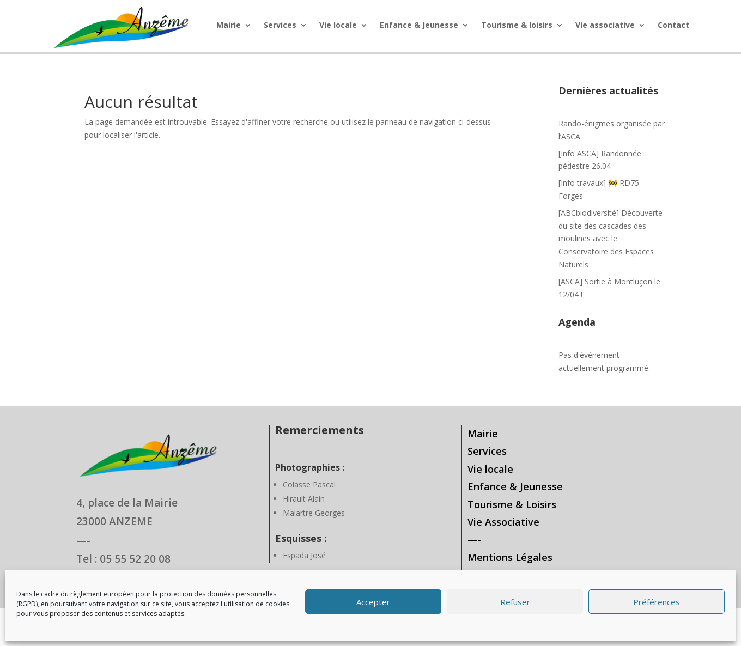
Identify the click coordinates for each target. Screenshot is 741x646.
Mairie (228, 25)
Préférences (656, 601)
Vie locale (338, 25)
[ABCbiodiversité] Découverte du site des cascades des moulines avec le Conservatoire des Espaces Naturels (610, 239)
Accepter (373, 601)
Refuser (515, 601)
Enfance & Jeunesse (419, 25)
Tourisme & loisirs (516, 25)
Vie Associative (503, 521)
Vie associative (605, 25)
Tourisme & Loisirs (511, 504)
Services (280, 25)
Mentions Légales (509, 557)
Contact (673, 25)
